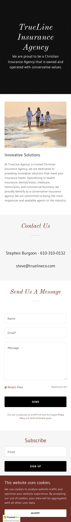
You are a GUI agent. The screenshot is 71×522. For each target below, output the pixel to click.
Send (35, 401)
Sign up (35, 466)
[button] (6, 387)
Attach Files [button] (15, 387)
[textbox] (35, 318)
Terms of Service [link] (37, 418)
